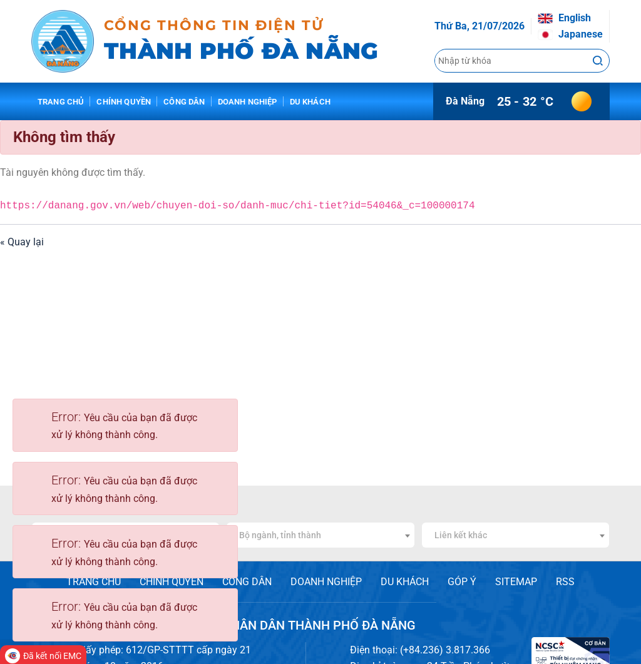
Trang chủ (61, 101)
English (564, 18)
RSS (565, 582)
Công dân (184, 101)
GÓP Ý (462, 582)
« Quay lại (22, 242)
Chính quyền (123, 101)
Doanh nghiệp (247, 101)
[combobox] (320, 535)
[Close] (222, 417)
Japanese (570, 34)
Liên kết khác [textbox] (460, 535)
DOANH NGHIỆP (326, 582)
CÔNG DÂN (247, 582)
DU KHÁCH (405, 582)
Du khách (310, 101)
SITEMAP (516, 582)
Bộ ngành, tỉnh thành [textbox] (280, 535)
